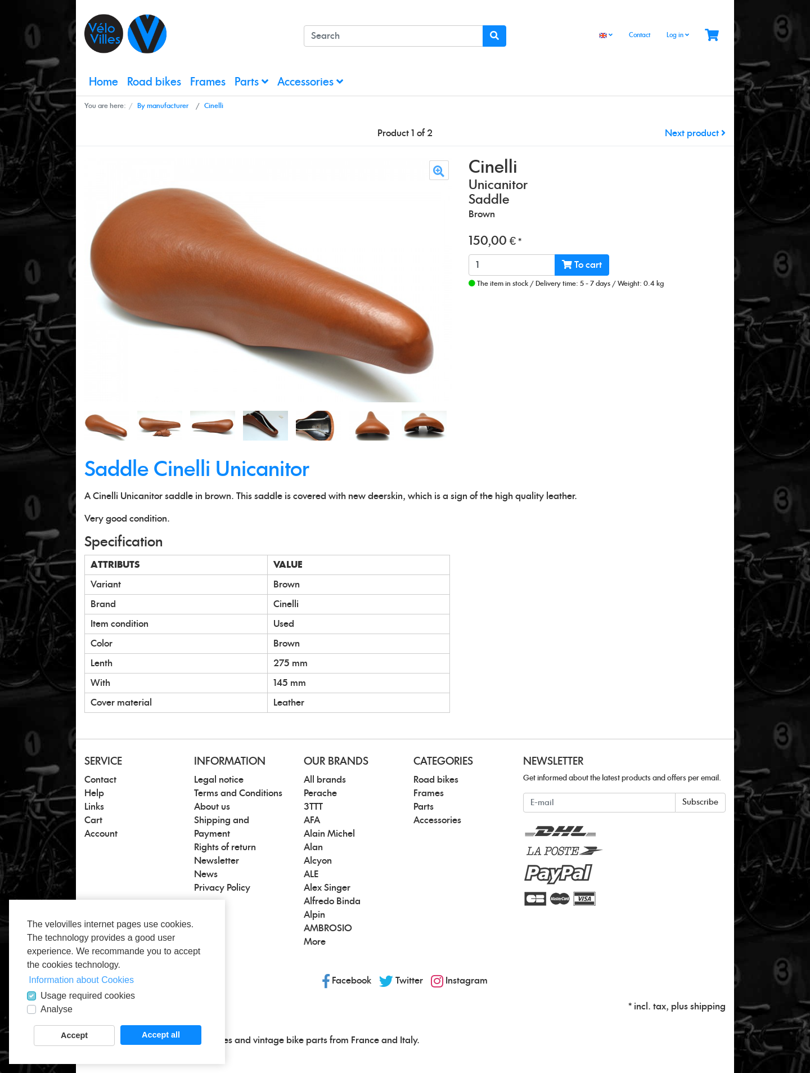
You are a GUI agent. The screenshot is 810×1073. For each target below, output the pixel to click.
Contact (639, 35)
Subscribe (700, 802)
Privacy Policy (222, 887)
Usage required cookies (87, 995)
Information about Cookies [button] (81, 980)
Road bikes (154, 82)
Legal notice (219, 779)
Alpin (314, 914)
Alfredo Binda (332, 901)
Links (94, 806)
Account (101, 833)
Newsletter (216, 860)
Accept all (161, 1034)
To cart (582, 265)
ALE (311, 874)
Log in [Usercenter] (678, 35)
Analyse (56, 1009)
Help (94, 793)
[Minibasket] (712, 35)
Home (103, 82)
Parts (251, 82)
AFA (312, 820)
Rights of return (225, 847)
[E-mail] (599, 802)
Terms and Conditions (238, 793)
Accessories (310, 82)
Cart (93, 820)
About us (212, 806)
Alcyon (318, 860)
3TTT (313, 806)
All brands (325, 779)
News (206, 874)
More (315, 941)
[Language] (605, 36)
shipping (708, 1006)
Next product (695, 133)
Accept (74, 1035)
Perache (320, 793)
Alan (313, 847)
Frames (208, 82)
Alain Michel (329, 833)
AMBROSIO (328, 928)
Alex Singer (327, 887)
